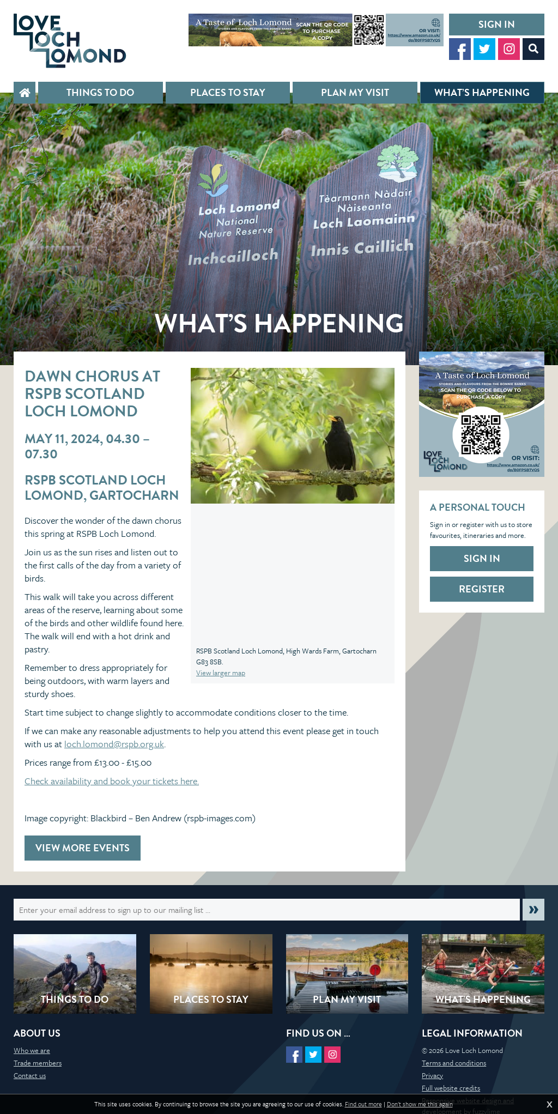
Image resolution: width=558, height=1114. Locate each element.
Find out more (363, 1104)
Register (482, 589)
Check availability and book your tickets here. (112, 781)
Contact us (30, 1075)
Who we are (32, 1050)
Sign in (496, 24)
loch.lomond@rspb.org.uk (114, 743)
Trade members (38, 1062)
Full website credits (451, 1087)
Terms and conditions (454, 1062)
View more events (82, 847)
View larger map (220, 672)
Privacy (432, 1075)
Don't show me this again (420, 1104)
